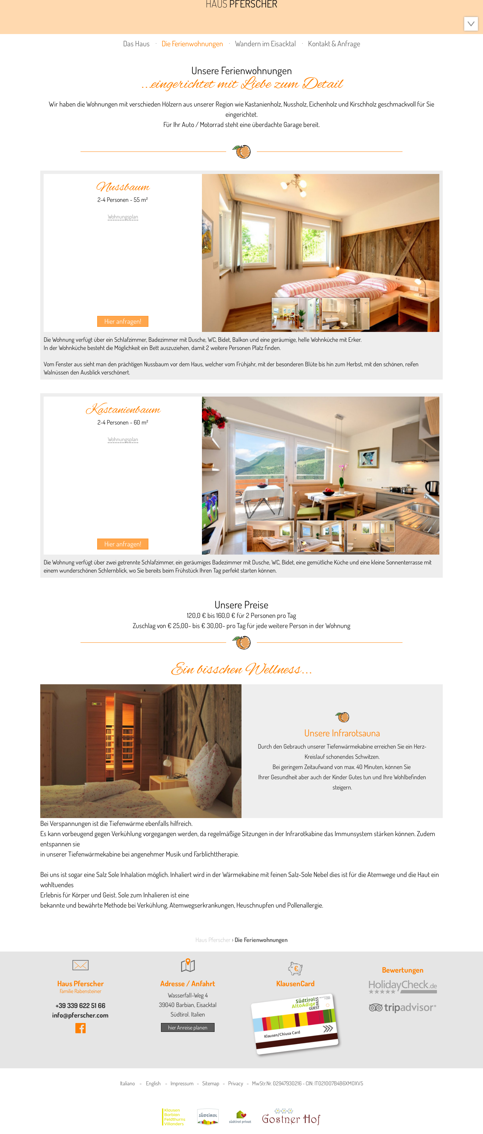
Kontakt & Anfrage (334, 43)
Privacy (235, 1083)
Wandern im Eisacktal (265, 43)
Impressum (182, 1083)
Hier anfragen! (122, 321)
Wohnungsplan (122, 216)
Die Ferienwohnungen (192, 43)
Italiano (127, 1083)
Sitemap (210, 1083)
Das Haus (136, 43)
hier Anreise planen (187, 1027)
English (153, 1083)
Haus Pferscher (213, 939)
